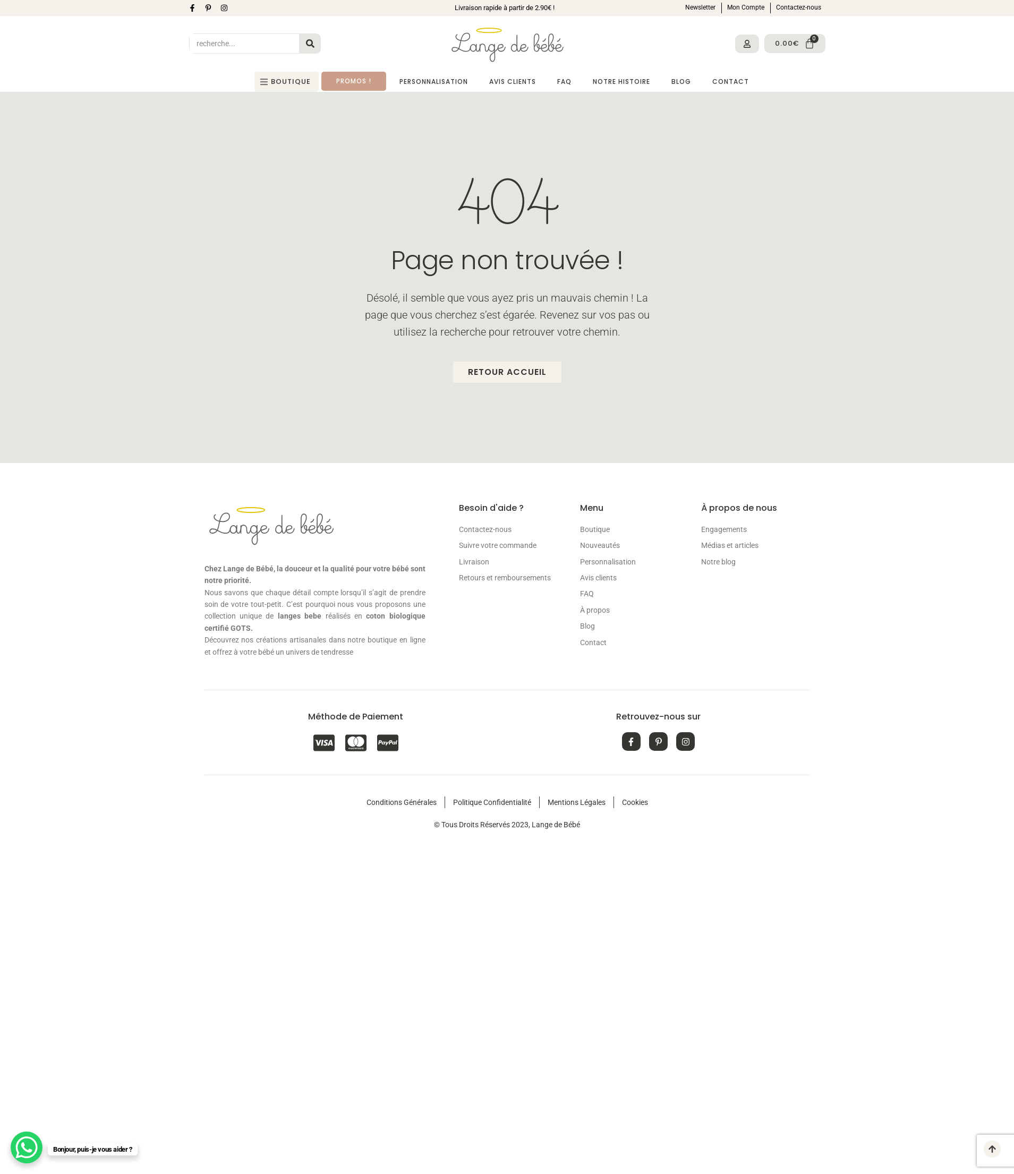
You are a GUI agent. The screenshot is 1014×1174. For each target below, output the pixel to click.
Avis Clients (512, 81)
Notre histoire (621, 81)
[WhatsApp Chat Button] (26, 1147)
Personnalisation (433, 81)
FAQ (564, 81)
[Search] (310, 43)
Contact (730, 81)
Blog (681, 81)
